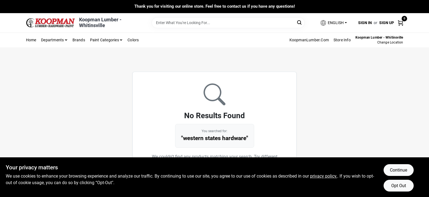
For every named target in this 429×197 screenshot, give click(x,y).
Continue (398, 170)
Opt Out (398, 185)
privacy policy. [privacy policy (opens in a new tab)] (323, 176)
